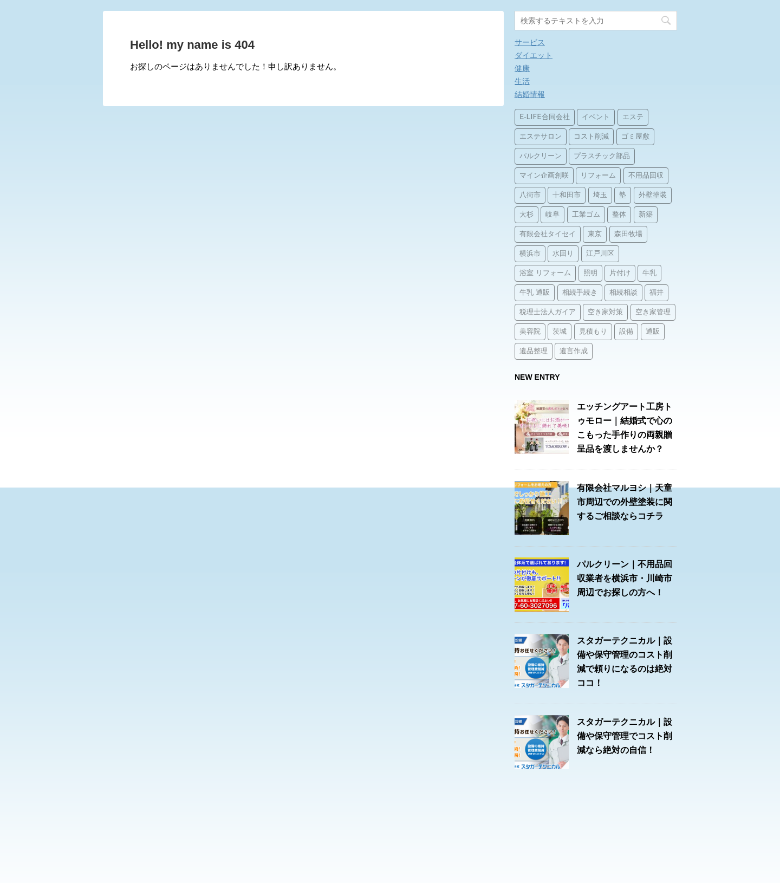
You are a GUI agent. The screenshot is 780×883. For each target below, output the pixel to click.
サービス (530, 42)
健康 (522, 68)
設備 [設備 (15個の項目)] (626, 331)
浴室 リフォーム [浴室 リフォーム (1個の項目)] (545, 273)
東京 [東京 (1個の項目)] (595, 234)
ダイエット (533, 55)
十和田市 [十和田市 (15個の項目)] (566, 195)
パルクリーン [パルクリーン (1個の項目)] (540, 156)
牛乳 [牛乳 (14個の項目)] (649, 273)
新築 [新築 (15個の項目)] (646, 214)
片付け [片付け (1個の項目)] (619, 273)
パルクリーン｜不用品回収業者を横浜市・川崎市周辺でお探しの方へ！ (624, 578)
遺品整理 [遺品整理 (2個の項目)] (533, 351)
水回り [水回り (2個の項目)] (563, 253)
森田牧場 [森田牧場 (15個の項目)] (628, 234)
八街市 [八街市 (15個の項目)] (530, 195)
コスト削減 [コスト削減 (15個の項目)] (591, 136)
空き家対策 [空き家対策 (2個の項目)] (605, 312)
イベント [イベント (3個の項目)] (596, 117)
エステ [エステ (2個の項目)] (633, 117)
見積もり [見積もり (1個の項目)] (593, 331)
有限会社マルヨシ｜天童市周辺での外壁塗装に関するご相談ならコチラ (624, 502)
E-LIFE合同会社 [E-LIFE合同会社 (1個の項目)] (544, 117)
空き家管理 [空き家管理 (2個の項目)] (653, 312)
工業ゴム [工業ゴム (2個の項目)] (586, 214)
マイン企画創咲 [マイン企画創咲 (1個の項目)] (544, 175)
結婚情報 (530, 94)
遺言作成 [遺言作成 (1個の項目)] (574, 351)
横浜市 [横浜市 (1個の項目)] (530, 253)
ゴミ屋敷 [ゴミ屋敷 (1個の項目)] (635, 136)
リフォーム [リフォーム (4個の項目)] (598, 175)
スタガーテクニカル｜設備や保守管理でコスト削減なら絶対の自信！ (624, 736)
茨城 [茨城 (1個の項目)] (559, 331)
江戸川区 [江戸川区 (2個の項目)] (600, 253)
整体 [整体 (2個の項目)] (619, 214)
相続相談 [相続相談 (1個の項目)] (623, 292)
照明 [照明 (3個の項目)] (590, 273)
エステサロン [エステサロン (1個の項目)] (540, 136)
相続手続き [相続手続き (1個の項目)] (579, 292)
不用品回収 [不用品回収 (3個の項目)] (646, 175)
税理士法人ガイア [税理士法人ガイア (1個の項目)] (547, 312)
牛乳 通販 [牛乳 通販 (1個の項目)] (534, 292)
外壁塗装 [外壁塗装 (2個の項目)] (653, 195)
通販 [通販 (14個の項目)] (653, 331)
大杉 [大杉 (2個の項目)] (526, 214)
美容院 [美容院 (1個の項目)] (530, 331)
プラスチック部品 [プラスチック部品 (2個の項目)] (602, 156)
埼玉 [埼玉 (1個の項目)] (600, 195)
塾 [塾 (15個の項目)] (622, 195)
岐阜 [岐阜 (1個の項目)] (552, 214)
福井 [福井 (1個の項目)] (656, 292)
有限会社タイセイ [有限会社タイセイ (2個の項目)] (547, 234)
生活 (522, 81)
